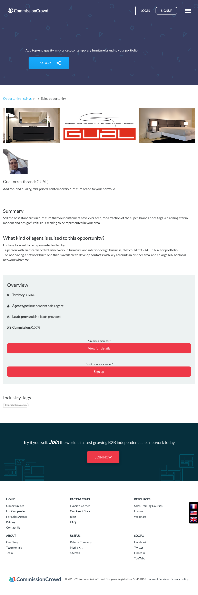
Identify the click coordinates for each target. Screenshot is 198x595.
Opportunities (15, 506)
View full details (99, 348)
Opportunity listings (17, 98)
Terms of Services (158, 579)
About (11, 535)
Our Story (12, 542)
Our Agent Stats (80, 511)
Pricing (10, 522)
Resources (142, 499)
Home (10, 499)
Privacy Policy (179, 579)
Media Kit (76, 547)
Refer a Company (81, 542)
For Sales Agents (16, 516)
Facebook (140, 542)
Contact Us (13, 527)
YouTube (139, 558)
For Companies (15, 511)
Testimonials (14, 547)
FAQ (73, 522)
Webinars (140, 516)
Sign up (99, 371)
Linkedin (139, 553)
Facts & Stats (80, 499)
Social (139, 535)
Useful (75, 535)
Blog (73, 516)
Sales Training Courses (148, 506)
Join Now (103, 457)
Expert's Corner (80, 506)
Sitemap (75, 553)
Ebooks (138, 511)
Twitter (138, 547)
